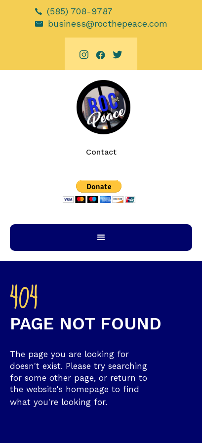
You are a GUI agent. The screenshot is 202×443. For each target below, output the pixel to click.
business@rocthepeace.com (107, 23)
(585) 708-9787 (80, 11)
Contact (101, 152)
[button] (101, 237)
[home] (101, 107)
